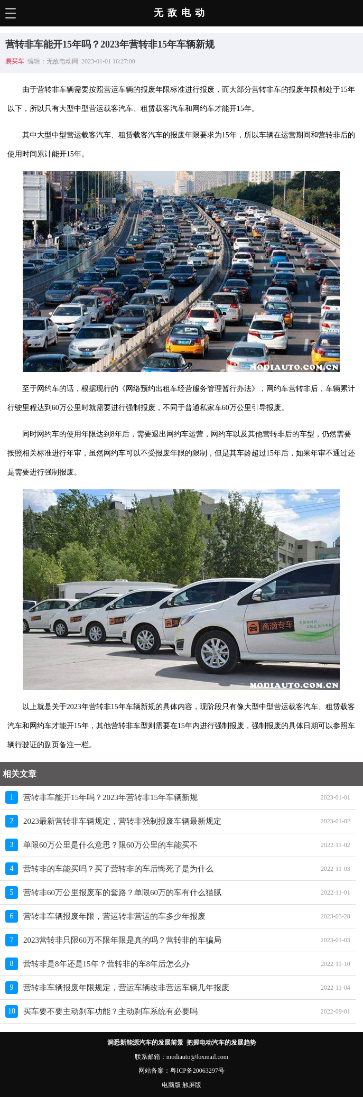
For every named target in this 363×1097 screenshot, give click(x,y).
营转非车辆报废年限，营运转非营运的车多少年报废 (114, 916)
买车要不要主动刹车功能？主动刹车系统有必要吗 (110, 1011)
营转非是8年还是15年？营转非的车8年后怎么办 (106, 964)
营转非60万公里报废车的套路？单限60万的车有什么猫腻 (122, 892)
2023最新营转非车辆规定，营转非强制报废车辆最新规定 (122, 821)
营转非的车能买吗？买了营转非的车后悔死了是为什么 (118, 868)
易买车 (14, 61)
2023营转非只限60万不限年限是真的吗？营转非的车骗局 (122, 940)
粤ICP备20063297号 (197, 1070)
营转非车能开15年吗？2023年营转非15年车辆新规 (110, 797)
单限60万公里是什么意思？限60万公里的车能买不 (110, 845)
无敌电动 (181, 12)
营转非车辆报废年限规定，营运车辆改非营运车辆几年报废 (126, 987)
